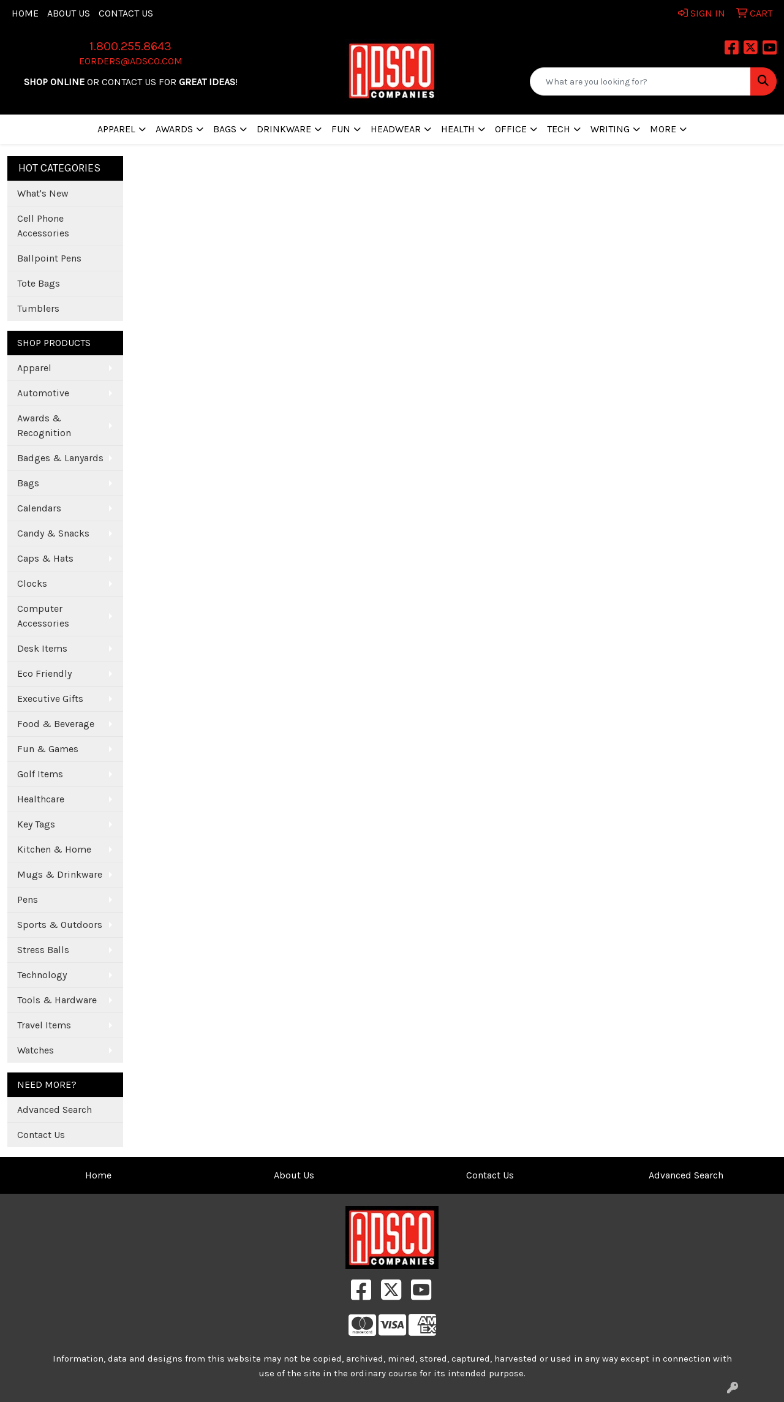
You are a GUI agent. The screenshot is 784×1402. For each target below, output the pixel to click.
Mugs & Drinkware (59, 874)
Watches (35, 1050)
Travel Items (44, 1025)
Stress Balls (43, 949)
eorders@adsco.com (131, 61)
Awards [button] (174, 129)
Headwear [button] (396, 129)
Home (25, 13)
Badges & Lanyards (60, 458)
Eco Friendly (44, 673)
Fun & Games (47, 749)
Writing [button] (610, 129)
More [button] (663, 129)
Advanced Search (54, 1109)
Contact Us (126, 13)
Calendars (39, 508)
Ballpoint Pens (49, 258)
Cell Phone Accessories (43, 226)
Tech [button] (558, 129)
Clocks (32, 583)
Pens (27, 899)
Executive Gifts (50, 698)
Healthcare (40, 799)
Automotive (43, 393)
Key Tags (36, 824)
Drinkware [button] (284, 129)
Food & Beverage (55, 723)
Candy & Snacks (53, 533)
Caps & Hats (45, 558)
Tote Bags (38, 283)
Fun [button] (340, 129)
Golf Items (40, 774)
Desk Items (42, 648)
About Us (68, 13)
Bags (28, 483)
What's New (43, 193)
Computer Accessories (43, 616)
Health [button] (458, 129)
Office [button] (511, 129)
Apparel (34, 368)
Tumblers (38, 308)
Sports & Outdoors (59, 924)
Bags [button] (224, 129)
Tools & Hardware (57, 1000)
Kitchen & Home (54, 849)
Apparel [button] (116, 129)
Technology (42, 975)
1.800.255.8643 (130, 46)
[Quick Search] (640, 81)
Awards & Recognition (44, 425)
